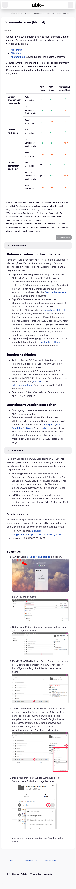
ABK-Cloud (16, 53)
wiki (44, 428)
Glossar (30, 428)
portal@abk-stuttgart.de (55, 310)
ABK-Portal (17, 49)
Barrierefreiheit (30, 860)
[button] (64, 237)
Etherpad (48, 424)
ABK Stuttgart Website (18, 874)
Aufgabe (37, 381)
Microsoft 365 (18, 57)
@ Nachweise (50, 860)
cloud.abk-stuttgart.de (38, 557)
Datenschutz (11, 860)
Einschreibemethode (55, 292)
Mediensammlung (22, 385)
